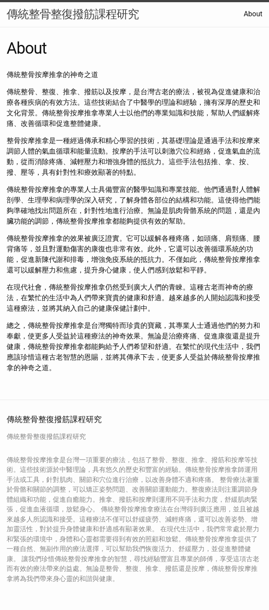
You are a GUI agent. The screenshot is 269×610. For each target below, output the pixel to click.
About (252, 14)
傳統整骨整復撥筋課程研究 (73, 14)
